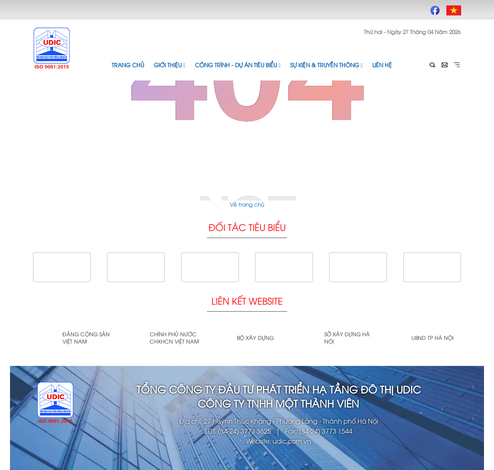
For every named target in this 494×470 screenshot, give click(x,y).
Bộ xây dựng (255, 337)
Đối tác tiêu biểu (247, 227)
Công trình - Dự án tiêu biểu (238, 64)
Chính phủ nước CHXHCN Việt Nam (174, 337)
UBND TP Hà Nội (433, 337)
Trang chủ (128, 64)
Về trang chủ (247, 204)
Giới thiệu (169, 64)
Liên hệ (382, 64)
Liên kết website (247, 300)
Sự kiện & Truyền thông (326, 64)
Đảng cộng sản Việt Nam (86, 337)
